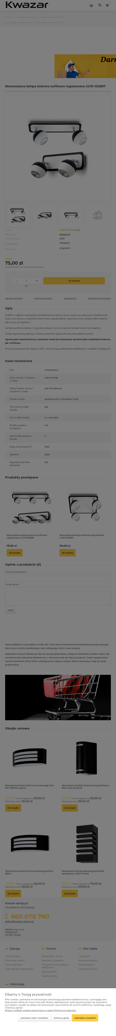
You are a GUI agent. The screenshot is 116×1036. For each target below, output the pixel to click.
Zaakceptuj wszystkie (85, 1018)
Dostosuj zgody (61, 1018)
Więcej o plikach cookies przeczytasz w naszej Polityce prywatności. (40, 1010)
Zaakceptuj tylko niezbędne (34, 1018)
